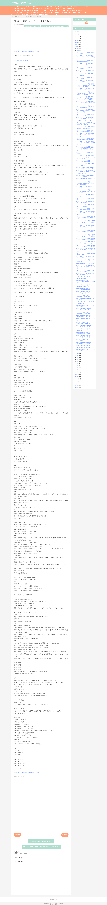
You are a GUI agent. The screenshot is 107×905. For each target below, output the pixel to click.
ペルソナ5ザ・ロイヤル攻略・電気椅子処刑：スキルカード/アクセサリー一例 (85, 135)
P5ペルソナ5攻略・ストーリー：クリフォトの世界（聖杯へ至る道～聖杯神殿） (85, 281)
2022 (76, 40)
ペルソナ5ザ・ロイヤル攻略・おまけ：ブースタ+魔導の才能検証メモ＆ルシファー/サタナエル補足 (85, 98)
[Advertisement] (41, 39)
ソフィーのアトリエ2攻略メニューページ (44, 10)
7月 (78, 359)
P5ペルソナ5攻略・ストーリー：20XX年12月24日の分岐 (84, 285)
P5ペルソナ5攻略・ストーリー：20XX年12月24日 (84, 277)
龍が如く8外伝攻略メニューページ (36, 7)
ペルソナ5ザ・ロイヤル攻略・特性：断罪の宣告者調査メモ (85, 61)
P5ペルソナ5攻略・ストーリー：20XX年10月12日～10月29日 (84, 312)
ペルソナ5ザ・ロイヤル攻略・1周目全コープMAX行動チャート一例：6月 (85, 246)
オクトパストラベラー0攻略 (18, 14)
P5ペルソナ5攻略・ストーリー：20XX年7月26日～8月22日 (84, 326)
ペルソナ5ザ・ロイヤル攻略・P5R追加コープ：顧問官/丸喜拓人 (85, 202)
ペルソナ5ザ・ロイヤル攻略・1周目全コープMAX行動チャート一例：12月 (85, 222)
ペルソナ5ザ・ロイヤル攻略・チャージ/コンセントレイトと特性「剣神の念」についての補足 (85, 93)
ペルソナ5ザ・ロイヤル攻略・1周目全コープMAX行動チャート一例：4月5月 (85, 250)
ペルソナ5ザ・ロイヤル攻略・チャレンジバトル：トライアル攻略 (85, 89)
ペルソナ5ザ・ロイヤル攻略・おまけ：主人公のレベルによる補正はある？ (85, 57)
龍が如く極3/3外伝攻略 (32, 14)
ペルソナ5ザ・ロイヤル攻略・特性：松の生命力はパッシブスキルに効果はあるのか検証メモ (85, 111)
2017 (76, 376)
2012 (76, 387)
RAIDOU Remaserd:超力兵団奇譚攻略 (60, 12)
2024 (76, 36)
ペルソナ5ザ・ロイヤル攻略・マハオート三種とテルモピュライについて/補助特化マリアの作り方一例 (85, 119)
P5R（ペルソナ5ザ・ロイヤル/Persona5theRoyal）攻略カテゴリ (41, 846)
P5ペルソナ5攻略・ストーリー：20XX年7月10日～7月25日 (84, 333)
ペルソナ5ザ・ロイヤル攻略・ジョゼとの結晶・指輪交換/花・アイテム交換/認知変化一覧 (85, 183)
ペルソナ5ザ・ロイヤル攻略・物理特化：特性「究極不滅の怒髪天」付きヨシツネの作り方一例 (85, 85)
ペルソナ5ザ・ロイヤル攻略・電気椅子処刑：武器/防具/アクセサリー (85, 139)
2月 (78, 370)
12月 (78, 48)
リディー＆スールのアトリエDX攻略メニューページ (44, 8)
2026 (76, 31)
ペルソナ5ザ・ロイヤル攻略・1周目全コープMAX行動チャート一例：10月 (85, 232)
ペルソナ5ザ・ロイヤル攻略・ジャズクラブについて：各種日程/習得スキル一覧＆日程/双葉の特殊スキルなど (85, 148)
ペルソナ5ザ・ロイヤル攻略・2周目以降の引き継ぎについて (85, 254)
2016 (76, 378)
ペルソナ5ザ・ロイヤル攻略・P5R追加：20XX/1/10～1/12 (85, 271)
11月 (78, 50)
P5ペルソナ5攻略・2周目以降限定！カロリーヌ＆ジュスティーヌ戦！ (85, 168)
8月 (78, 357)
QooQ (56, 904)
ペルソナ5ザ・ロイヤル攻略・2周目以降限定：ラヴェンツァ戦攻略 (85, 127)
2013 (76, 385)
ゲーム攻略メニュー (60, 10)
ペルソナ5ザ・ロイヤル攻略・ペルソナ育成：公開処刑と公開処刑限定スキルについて (85, 191)
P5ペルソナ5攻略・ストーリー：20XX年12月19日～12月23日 (84, 292)
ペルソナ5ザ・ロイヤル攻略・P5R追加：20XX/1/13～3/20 (85, 257)
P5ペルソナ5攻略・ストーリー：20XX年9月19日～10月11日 (84, 316)
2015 (76, 381)
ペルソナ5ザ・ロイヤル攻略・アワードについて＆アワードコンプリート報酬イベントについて (85, 123)
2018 (76, 374)
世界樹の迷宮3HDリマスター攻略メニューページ (58, 7)
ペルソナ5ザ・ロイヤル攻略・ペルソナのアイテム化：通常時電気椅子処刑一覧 (85, 143)
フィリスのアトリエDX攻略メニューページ (69, 8)
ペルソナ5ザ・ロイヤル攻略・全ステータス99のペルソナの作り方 (85, 131)
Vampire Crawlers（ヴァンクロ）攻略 (48, 14)
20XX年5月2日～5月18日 (21, 60)
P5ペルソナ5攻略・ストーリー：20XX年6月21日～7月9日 (84, 336)
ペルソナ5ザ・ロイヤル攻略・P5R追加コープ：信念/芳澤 (85, 205)
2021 (76, 42)
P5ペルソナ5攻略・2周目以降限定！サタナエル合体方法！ (85, 176)
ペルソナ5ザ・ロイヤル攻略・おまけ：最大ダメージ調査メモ (84, 64)
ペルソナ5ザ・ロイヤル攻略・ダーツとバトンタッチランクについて (85, 161)
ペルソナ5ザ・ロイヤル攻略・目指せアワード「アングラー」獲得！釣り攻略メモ (85, 103)
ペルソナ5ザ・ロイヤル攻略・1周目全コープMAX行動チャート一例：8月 (85, 239)
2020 (76, 44)
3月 (78, 367)
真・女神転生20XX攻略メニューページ (40, 12)
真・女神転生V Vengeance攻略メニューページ (82, 7)
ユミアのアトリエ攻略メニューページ (20, 12)
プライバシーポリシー (71, 10)
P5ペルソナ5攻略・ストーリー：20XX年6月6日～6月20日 (84, 343)
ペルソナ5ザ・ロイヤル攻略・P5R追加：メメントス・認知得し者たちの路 (85, 267)
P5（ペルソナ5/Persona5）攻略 (32, 26)
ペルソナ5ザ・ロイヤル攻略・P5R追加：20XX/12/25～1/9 (85, 274)
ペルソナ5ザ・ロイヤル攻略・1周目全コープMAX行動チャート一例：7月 (85, 242)
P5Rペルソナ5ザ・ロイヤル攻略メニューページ (28, 51)
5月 (78, 363)
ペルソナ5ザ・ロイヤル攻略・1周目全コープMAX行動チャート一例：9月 (85, 235)
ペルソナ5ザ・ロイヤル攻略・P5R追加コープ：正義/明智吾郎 (85, 209)
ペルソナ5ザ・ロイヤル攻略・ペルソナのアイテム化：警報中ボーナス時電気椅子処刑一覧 (85, 172)
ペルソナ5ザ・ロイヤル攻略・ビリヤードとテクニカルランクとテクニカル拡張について (85, 157)
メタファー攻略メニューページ (19, 7)
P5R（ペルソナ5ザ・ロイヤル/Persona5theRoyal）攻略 (55, 26)
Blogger (55, 899)
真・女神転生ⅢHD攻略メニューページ (21, 8)
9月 (78, 355)
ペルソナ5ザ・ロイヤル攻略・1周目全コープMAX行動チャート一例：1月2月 (85, 217)
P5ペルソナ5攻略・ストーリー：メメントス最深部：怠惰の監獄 (85, 289)
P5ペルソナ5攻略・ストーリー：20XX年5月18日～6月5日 (84, 346)
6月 (78, 361)
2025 (76, 34)
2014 (76, 383)
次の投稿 (17, 834)
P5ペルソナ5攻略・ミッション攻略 (85, 263)
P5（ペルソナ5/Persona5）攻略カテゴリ (41, 841)
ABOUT (80, 10)
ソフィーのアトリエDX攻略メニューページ (22, 10)
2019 (76, 46)
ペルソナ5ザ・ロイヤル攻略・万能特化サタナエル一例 (85, 115)
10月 (78, 353)
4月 (78, 365)
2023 (76, 38)
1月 (78, 372)
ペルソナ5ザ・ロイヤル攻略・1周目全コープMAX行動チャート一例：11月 (85, 227)
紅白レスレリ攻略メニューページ (80, 12)
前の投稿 (64, 834)
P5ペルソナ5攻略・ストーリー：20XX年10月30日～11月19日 (84, 309)
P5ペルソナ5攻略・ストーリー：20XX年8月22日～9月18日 (84, 323)
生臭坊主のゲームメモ (23, 3)
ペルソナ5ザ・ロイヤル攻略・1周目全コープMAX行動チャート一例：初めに (85, 213)
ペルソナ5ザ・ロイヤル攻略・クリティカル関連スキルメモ (85, 106)
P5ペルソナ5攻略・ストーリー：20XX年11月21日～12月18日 (84, 295)
